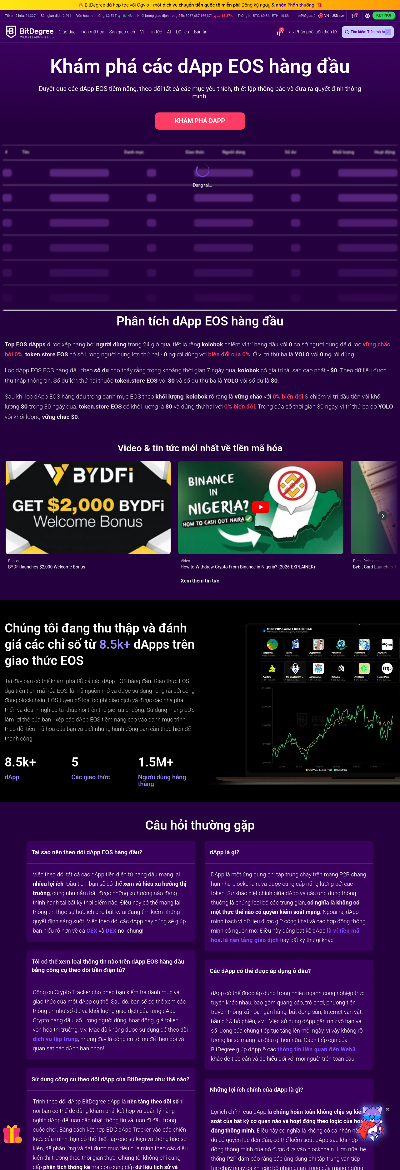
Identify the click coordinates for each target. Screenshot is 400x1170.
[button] (331, 16)
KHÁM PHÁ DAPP (200, 121)
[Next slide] (383, 495)
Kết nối (383, 15)
